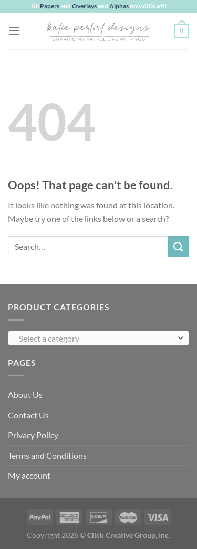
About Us (25, 394)
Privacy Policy (33, 435)
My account (29, 475)
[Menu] (14, 31)
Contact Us (28, 415)
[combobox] (98, 338)
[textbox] (96, 338)
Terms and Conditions (47, 455)
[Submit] (178, 246)
